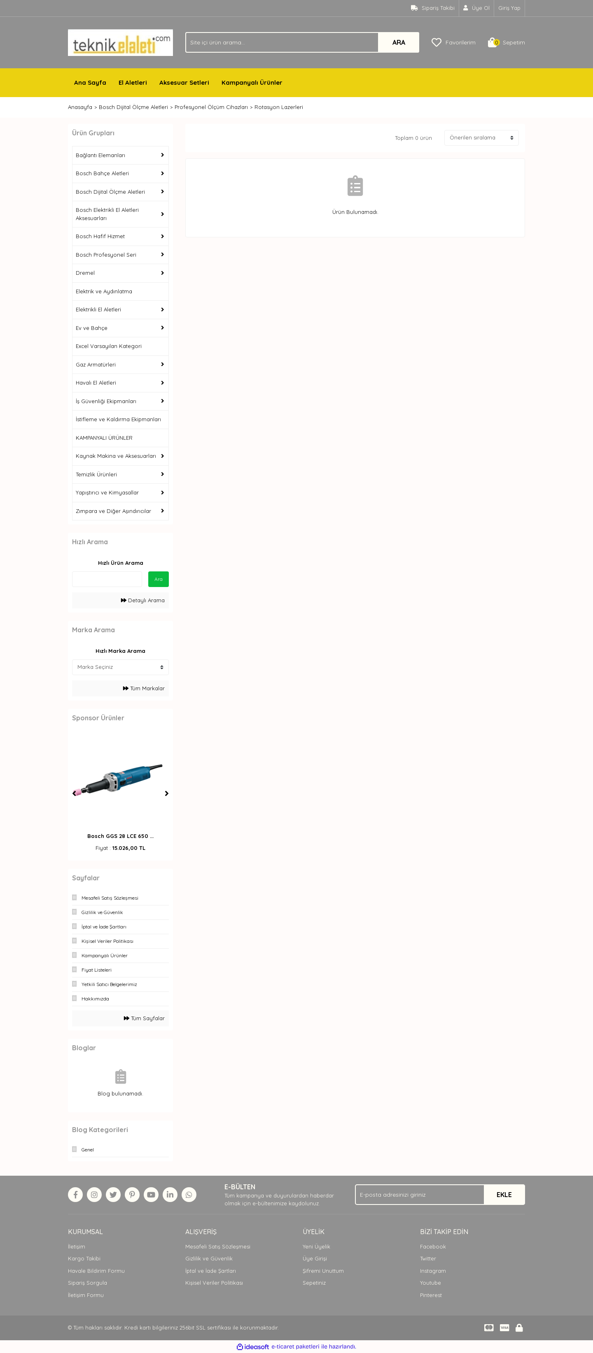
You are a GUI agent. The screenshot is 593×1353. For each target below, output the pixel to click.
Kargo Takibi (84, 1258)
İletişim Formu (86, 1295)
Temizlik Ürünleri (96, 474)
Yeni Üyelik (316, 1246)
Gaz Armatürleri (96, 364)
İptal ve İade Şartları (210, 1270)
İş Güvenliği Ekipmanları (106, 401)
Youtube (430, 1282)
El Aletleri (133, 82)
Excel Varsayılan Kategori (109, 346)
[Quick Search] (107, 579)
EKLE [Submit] (504, 1195)
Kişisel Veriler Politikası (214, 1282)
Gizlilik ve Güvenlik (209, 1258)
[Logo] (120, 42)
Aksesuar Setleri (184, 82)
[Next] (167, 793)
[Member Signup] (476, 8)
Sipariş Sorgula (87, 1282)
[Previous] (74, 793)
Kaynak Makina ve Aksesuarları (116, 456)
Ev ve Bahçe (91, 328)
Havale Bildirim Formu (96, 1270)
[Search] (302, 42)
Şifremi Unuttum (323, 1270)
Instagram (433, 1270)
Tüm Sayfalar (144, 1018)
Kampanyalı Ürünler (252, 82)
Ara (158, 579)
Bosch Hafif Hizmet (100, 236)
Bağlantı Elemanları (100, 155)
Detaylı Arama (143, 600)
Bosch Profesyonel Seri (106, 254)
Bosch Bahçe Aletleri (102, 173)
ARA (398, 42)
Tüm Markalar (144, 688)
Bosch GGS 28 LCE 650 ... (120, 836)
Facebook (433, 1246)
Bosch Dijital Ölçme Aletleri (110, 191)
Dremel (85, 272)
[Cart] (506, 42)
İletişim (76, 1246)
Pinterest (431, 1295)
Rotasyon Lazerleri (278, 107)
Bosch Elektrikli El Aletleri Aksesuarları (107, 214)
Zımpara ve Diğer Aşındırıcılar (113, 511)
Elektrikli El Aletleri (98, 309)
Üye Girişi (315, 1258)
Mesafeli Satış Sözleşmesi (217, 1246)
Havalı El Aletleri (96, 382)
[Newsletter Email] (440, 1194)
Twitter (428, 1258)
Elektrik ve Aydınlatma (104, 291)
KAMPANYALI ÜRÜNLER (104, 437)
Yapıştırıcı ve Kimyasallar (107, 492)
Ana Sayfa (90, 82)
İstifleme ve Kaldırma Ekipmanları (118, 419)
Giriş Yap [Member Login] (509, 8)
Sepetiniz (314, 1282)
